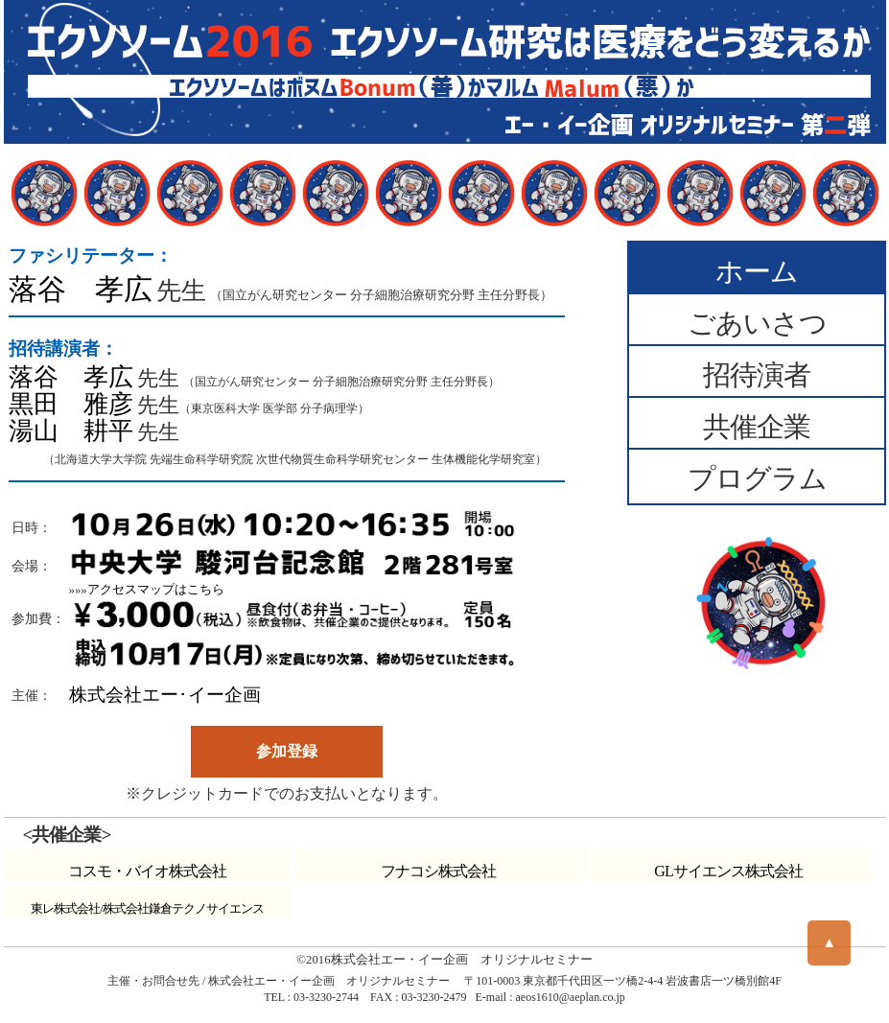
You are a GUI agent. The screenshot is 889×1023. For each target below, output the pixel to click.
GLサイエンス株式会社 (728, 871)
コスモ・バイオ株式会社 (147, 871)
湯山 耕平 (71, 431)
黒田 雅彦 (71, 404)
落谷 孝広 (80, 289)
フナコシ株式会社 (438, 871)
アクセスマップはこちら (155, 589)
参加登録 (286, 751)
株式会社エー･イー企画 (165, 695)
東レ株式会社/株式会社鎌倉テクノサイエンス (147, 909)
